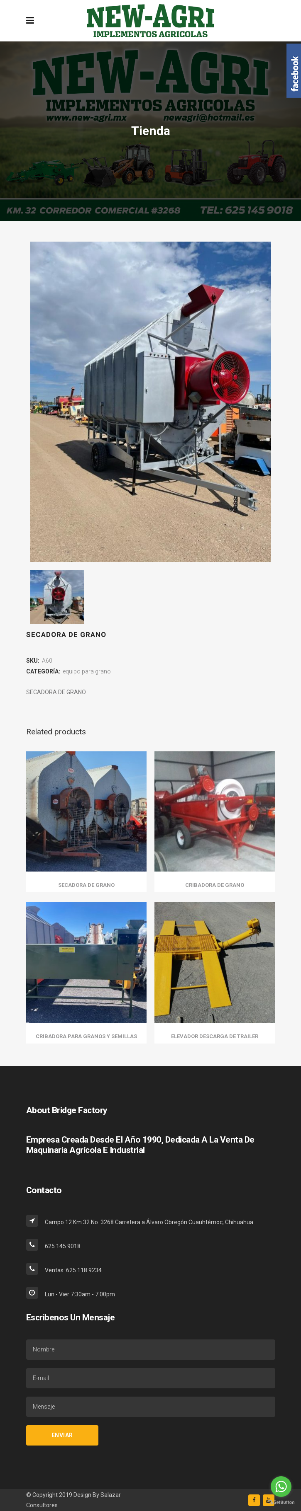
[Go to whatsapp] (281, 1486)
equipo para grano (87, 671)
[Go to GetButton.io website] (281, 1502)
